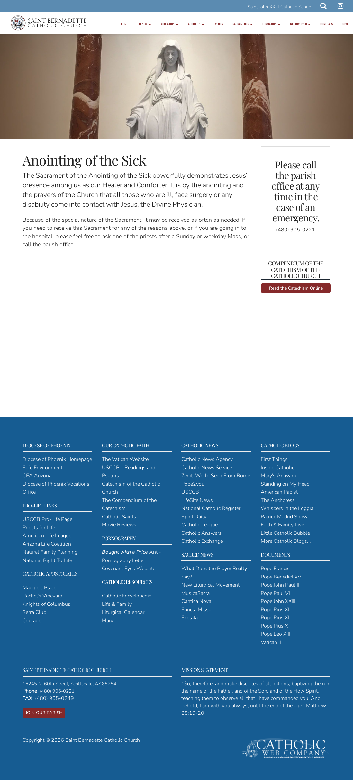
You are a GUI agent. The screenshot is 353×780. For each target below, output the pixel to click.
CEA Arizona (37, 475)
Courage (32, 620)
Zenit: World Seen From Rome (215, 475)
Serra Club (34, 612)
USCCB (190, 492)
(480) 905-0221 (295, 229)
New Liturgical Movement (210, 584)
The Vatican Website (125, 459)
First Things (274, 459)
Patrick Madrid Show (284, 516)
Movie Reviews (119, 524)
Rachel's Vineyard (42, 595)
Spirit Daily (193, 516)
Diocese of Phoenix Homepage (57, 459)
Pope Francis (275, 568)
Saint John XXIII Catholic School (280, 7)
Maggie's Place (39, 587)
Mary (107, 620)
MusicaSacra (195, 593)
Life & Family (117, 604)
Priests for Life (39, 527)
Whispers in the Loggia (287, 508)
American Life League (47, 535)
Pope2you (192, 484)
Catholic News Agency (207, 459)
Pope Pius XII (276, 609)
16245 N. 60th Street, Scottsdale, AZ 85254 (69, 683)
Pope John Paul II (280, 584)
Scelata (189, 617)
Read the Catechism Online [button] (296, 288)
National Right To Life (47, 560)
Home (124, 24)
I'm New (144, 24)
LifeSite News (197, 500)
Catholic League (199, 524)
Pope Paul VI (275, 593)
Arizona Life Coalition (47, 544)
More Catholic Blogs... (286, 541)
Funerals (326, 24)
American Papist (279, 492)
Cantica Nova (196, 601)
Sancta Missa (196, 609)
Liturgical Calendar (123, 612)
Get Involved (300, 24)
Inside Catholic (277, 467)
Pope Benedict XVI (282, 576)
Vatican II (271, 642)
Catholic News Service (206, 467)
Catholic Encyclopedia (126, 595)
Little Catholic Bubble (285, 533)
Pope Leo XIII (275, 634)
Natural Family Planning (50, 552)
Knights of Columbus (46, 604)
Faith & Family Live (282, 524)
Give (345, 24)
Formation (271, 24)
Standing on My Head (285, 484)
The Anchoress (278, 500)
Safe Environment (42, 467)
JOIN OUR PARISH (44, 713)
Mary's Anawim (278, 475)
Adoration (169, 24)
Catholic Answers (201, 533)
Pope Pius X (274, 626)
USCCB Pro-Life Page (47, 519)
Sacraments (242, 24)
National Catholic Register (210, 508)
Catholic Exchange (202, 541)
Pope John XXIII (278, 601)
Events (218, 24)
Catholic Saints (119, 516)
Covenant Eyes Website (128, 568)
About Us (196, 24)
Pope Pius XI (275, 617)
